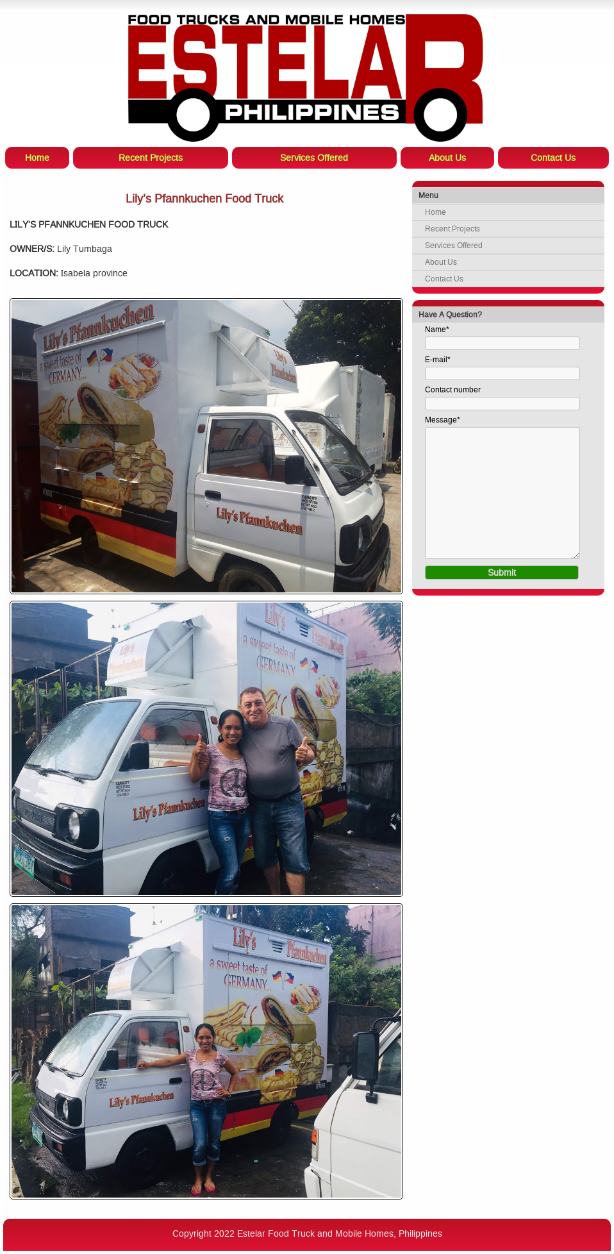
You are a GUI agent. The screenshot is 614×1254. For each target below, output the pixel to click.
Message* (442, 419)
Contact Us (444, 278)
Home (435, 212)
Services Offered (454, 245)
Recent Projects (452, 228)
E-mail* (438, 359)
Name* (437, 329)
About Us (441, 262)
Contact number (453, 389)
